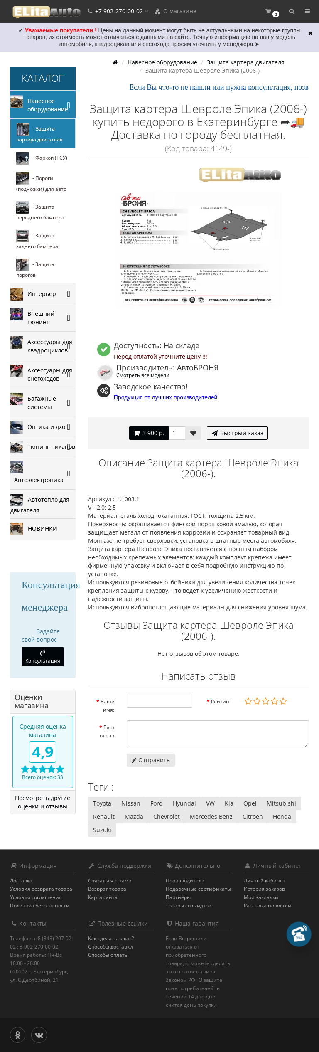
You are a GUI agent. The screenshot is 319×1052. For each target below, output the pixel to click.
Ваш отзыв (107, 731)
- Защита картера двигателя (40, 133)
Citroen (253, 816)
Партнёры (178, 897)
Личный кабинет (264, 880)
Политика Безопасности (39, 905)
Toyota (102, 803)
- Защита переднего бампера (40, 211)
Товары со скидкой (189, 905)
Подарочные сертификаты (198, 888)
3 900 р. (148, 433)
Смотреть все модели (142, 375)
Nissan (130, 803)
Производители (185, 880)
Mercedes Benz (211, 816)
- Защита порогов (35, 268)
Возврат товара (107, 888)
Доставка (21, 880)
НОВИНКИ (33, 529)
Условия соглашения (36, 897)
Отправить (151, 760)
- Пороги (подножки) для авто (41, 182)
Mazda (134, 816)
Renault (104, 816)
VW (210, 803)
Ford (156, 803)
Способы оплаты (108, 954)
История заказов (264, 888)
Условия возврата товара (41, 888)
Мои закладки (261, 897)
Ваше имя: (107, 705)
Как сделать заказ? (111, 938)
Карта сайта (103, 897)
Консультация (42, 657)
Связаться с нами (110, 880)
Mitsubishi (281, 803)
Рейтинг (221, 701)
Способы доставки (110, 946)
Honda (282, 816)
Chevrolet (166, 816)
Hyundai (184, 803)
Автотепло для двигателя (39, 504)
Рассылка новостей (267, 905)
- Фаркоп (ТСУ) (41, 158)
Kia (229, 803)
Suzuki (102, 830)
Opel (250, 803)
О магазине (175, 11)
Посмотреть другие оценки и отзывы (42, 802)
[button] (272, 11)
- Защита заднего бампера (37, 240)
